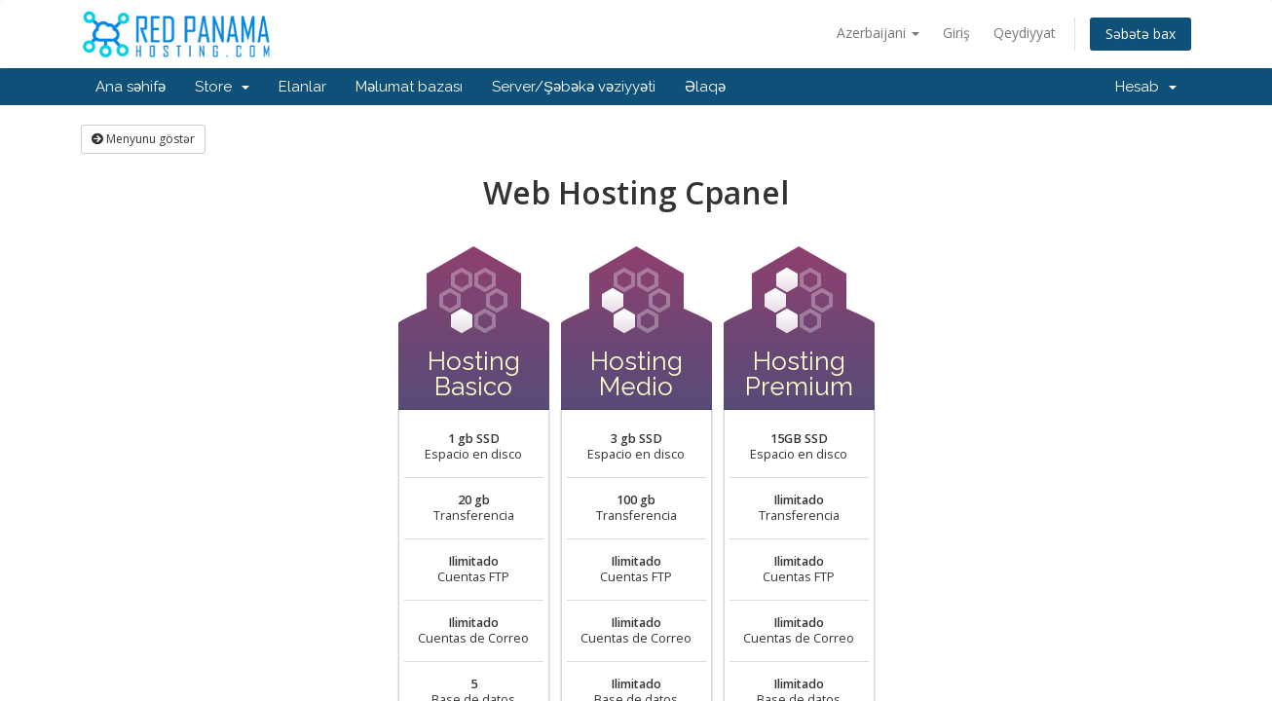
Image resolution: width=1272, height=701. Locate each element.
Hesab (1146, 86)
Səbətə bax (1140, 33)
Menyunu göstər (143, 138)
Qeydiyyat (1024, 32)
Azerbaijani (878, 32)
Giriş (956, 32)
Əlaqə (705, 86)
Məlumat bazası (409, 86)
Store (222, 86)
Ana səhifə (130, 86)
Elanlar (302, 86)
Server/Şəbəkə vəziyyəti (573, 86)
